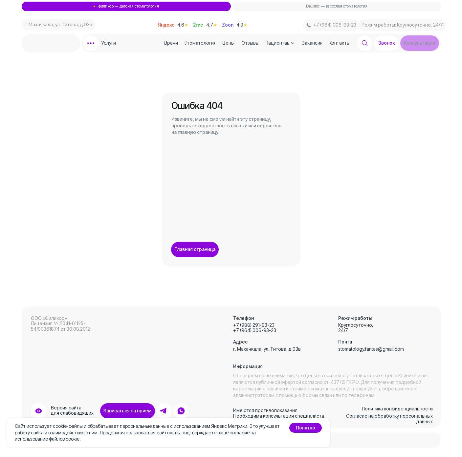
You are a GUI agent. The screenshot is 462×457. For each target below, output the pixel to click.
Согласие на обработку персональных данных (389, 418)
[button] (419, 43)
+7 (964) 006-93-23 (254, 330)
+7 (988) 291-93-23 (254, 325)
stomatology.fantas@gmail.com (371, 349)
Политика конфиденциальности (397, 408)
